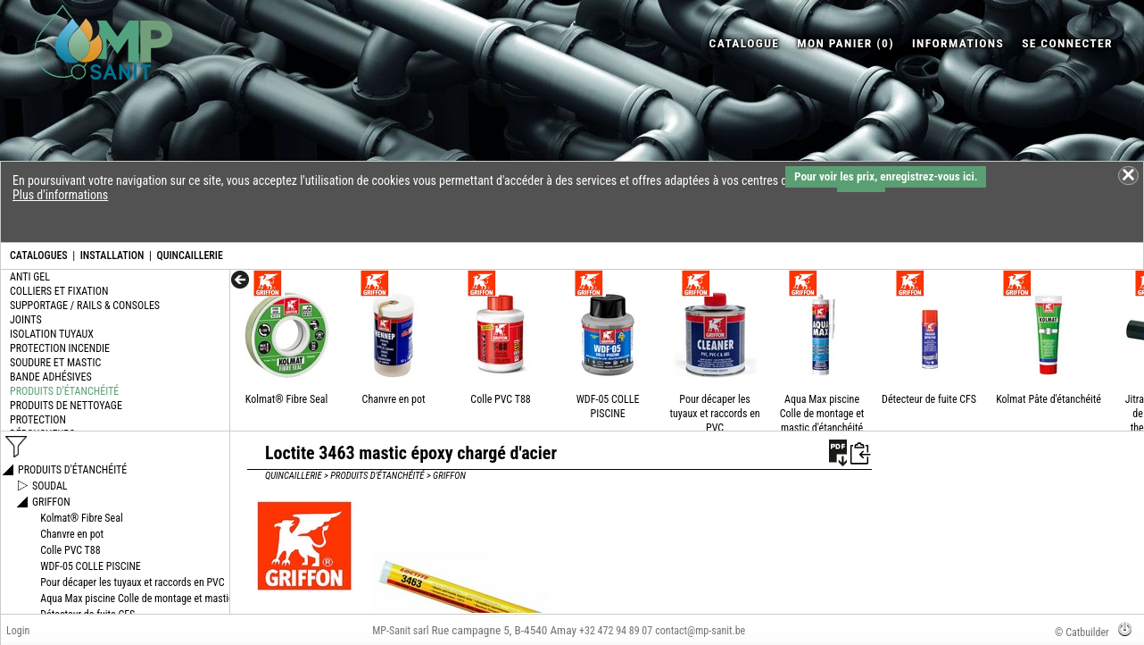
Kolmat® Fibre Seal (286, 399)
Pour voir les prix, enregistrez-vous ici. (885, 176)
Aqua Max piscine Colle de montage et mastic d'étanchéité (822, 413)
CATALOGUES (39, 255)
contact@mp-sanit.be (700, 630)
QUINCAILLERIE (189, 255)
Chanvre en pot (394, 399)
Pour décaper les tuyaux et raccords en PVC (714, 413)
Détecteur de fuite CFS (929, 399)
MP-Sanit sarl (400, 630)
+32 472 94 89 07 (615, 630)
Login (17, 630)
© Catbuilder (1082, 632)
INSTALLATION (112, 255)
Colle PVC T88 (500, 399)
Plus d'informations (60, 195)
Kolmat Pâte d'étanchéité (1048, 399)
